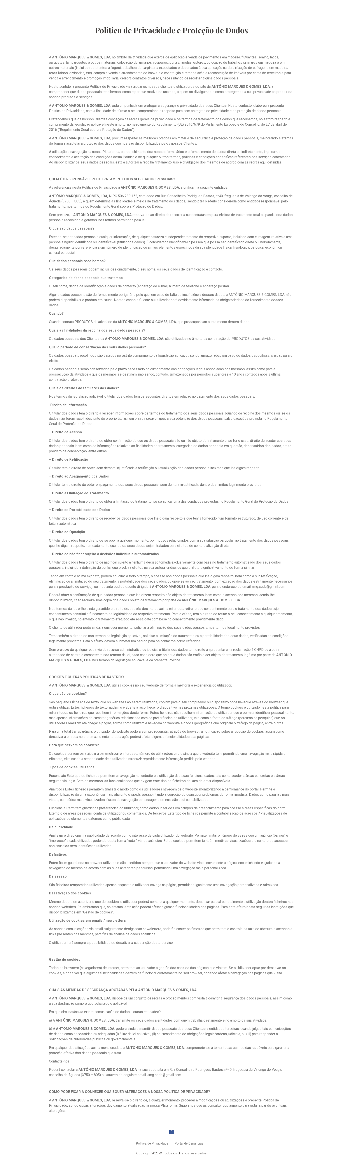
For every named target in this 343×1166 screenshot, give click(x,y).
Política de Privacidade (152, 1143)
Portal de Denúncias (189, 1143)
